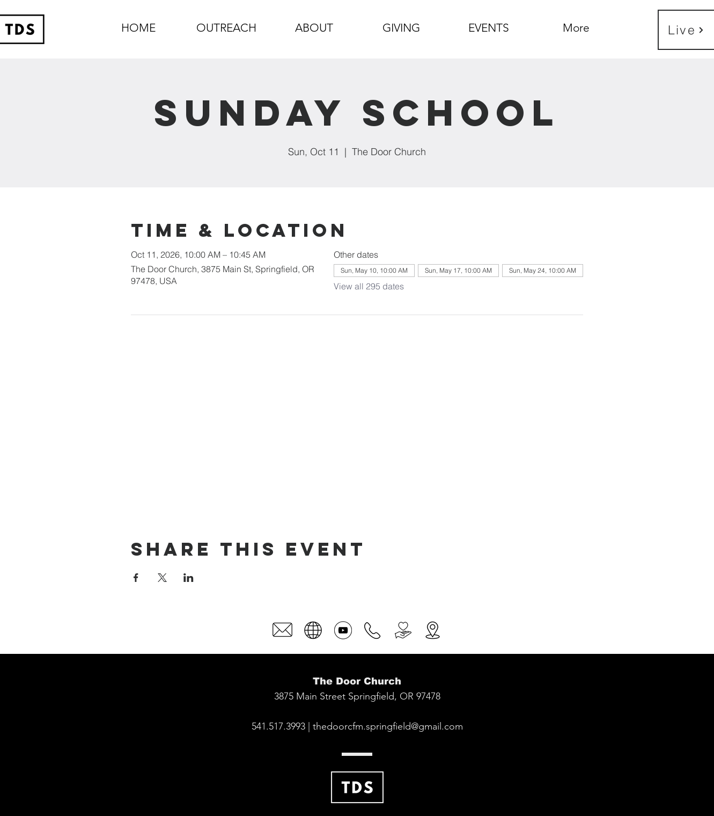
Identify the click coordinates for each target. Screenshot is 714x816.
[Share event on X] (162, 577)
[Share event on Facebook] (136, 577)
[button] (314, 23)
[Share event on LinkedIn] (188, 577)
